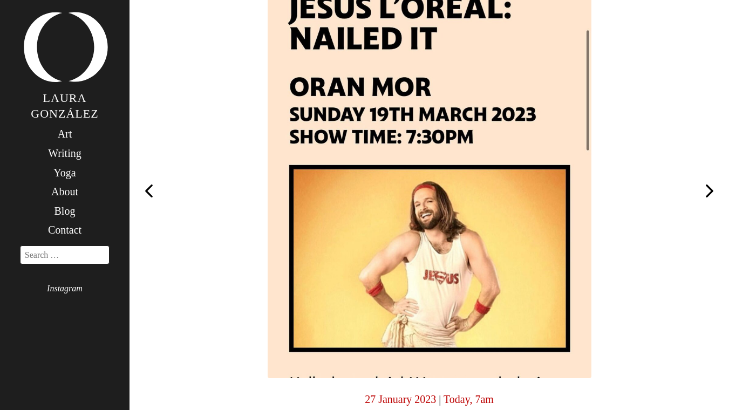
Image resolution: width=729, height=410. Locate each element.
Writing (64, 153)
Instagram (65, 288)
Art (65, 134)
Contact (64, 230)
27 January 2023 (400, 399)
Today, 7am (469, 399)
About (64, 191)
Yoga (64, 173)
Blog (65, 211)
